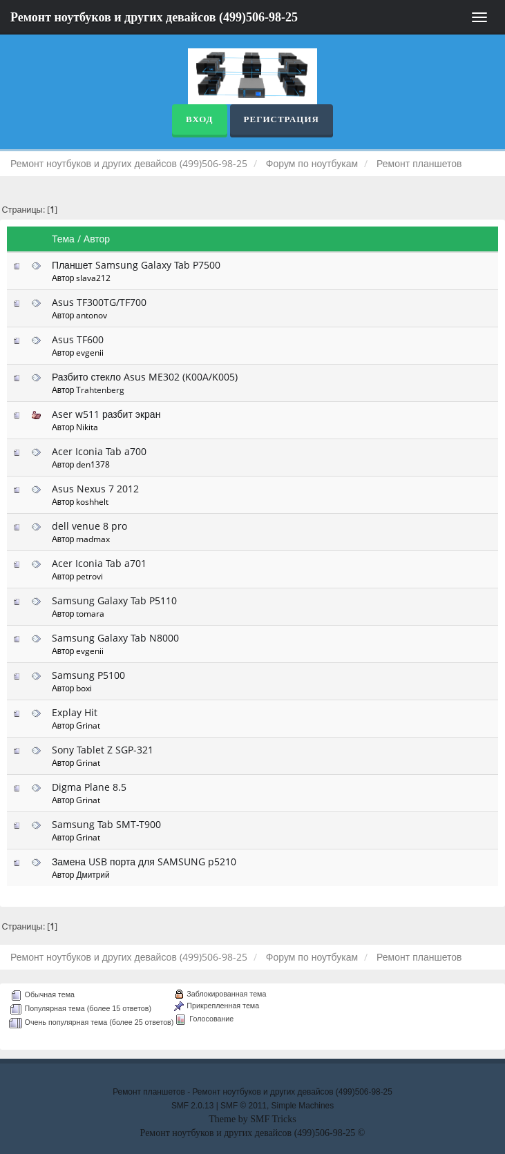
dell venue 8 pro (89, 525)
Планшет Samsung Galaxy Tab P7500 (136, 264)
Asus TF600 (78, 339)
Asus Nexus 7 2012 (95, 488)
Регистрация (281, 119)
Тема (63, 238)
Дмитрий (92, 874)
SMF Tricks (273, 1119)
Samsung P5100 (88, 675)
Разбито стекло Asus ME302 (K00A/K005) (145, 376)
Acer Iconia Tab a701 (99, 563)
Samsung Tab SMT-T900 (106, 824)
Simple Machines (302, 1105)
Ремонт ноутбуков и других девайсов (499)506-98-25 (154, 17)
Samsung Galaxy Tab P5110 (114, 600)
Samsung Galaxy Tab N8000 (115, 637)
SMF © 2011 (243, 1105)
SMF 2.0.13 (192, 1105)
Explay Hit (74, 712)
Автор (97, 238)
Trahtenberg (100, 389)
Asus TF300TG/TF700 (99, 302)
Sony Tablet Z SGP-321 (102, 749)
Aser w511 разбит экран (106, 414)
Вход (199, 119)
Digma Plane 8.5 (89, 787)
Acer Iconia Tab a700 (99, 451)
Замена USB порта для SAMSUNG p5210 (144, 861)
